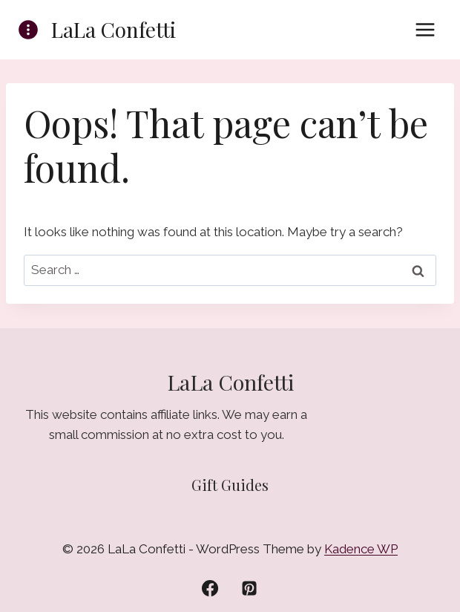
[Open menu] (424, 29)
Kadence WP (361, 548)
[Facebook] (210, 588)
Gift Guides (230, 485)
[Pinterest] (249, 588)
